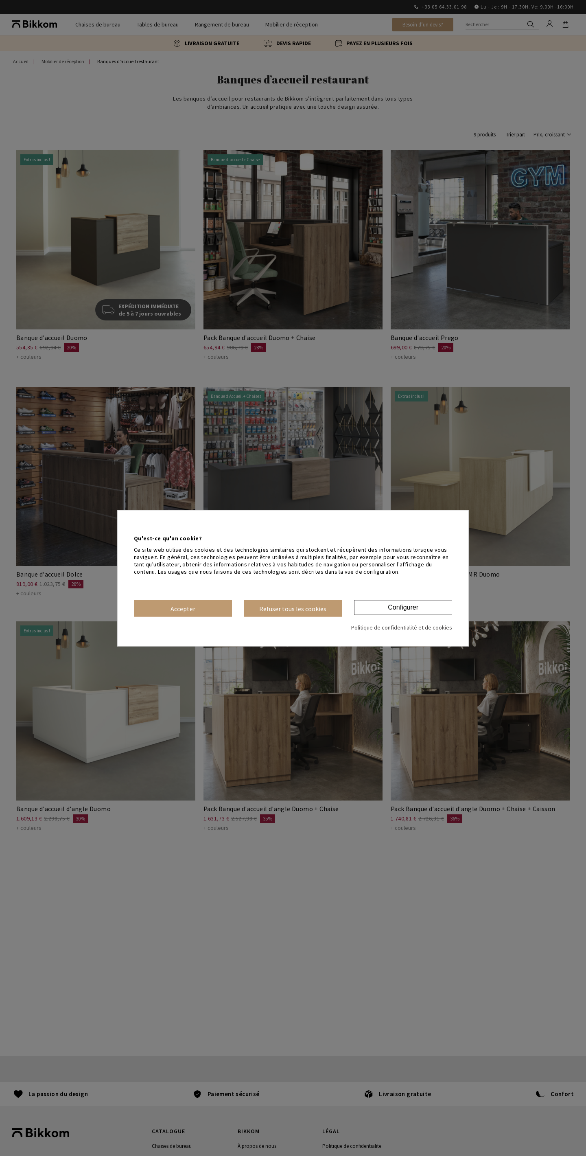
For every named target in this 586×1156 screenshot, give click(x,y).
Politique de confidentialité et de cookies (401, 627)
